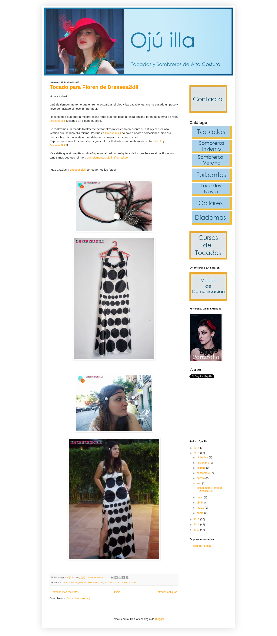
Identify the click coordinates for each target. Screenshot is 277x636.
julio (199, 483)
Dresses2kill (57, 120)
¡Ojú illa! (71, 577)
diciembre (203, 457)
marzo (201, 507)
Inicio (117, 592)
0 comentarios (95, 577)
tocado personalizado (124, 582)
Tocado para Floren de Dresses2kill (94, 87)
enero (200, 512)
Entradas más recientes (64, 592)
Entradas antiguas (166, 592)
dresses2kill (85, 582)
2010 (197, 529)
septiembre (203, 472)
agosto (201, 478)
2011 (197, 524)
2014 (197, 447)
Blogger (159, 619)
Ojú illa (157, 141)
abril (199, 502)
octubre (201, 467)
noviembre (203, 462)
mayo (200, 497)
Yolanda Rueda (202, 545)
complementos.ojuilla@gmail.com (108, 157)
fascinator (98, 582)
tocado (108, 582)
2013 (197, 453)
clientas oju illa (70, 582)
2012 (197, 519)
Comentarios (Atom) (78, 598)
